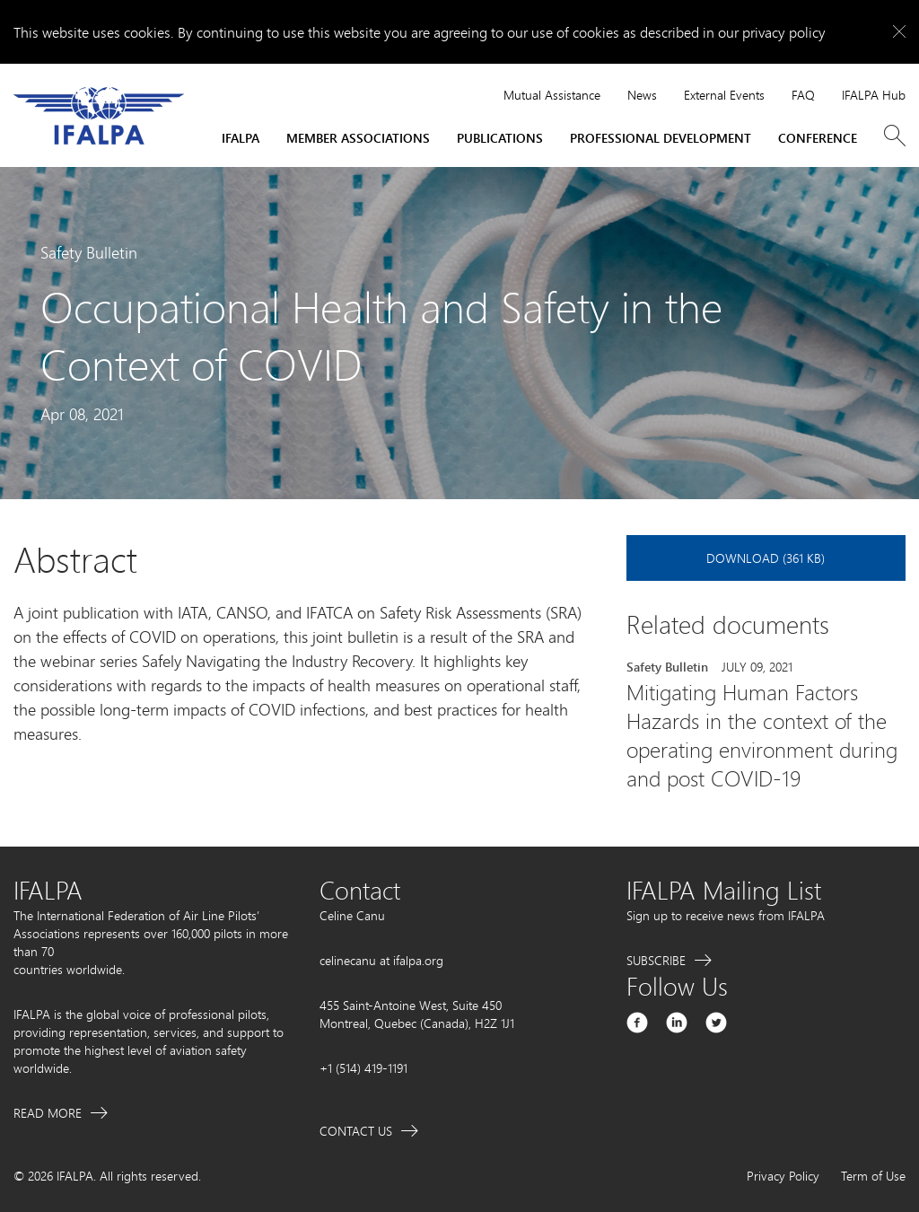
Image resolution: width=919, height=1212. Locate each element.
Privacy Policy (783, 1175)
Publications (500, 137)
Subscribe (656, 960)
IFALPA (240, 137)
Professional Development (660, 137)
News (642, 94)
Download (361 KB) (765, 558)
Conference (817, 137)
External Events (724, 94)
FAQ (803, 94)
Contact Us (355, 1130)
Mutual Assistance (551, 94)
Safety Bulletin (667, 666)
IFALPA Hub (874, 94)
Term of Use (873, 1175)
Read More (47, 1112)
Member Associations (358, 137)
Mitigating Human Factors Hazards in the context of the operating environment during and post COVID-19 (761, 735)
